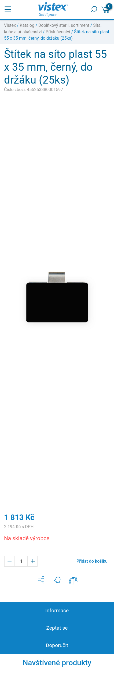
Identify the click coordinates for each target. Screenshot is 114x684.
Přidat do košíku (92, 561)
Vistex (10, 25)
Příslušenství (58, 31)
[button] (41, 579)
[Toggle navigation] (8, 9)
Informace (57, 610)
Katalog (27, 25)
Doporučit (57, 645)
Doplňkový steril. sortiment (63, 25)
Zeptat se (57, 628)
